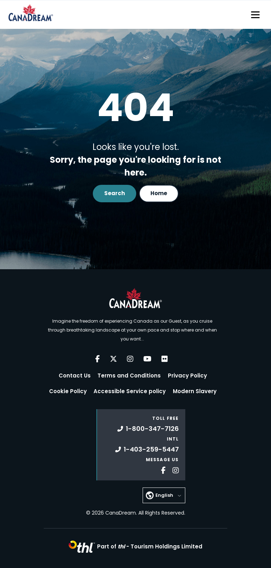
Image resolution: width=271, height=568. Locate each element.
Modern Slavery (195, 391)
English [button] (164, 495)
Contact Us (75, 375)
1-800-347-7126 (148, 428)
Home (158, 193)
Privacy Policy (187, 375)
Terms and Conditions (129, 375)
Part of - (149, 546)
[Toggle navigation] (255, 14)
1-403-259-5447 (147, 449)
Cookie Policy (68, 391)
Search (114, 193)
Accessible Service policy (130, 391)
